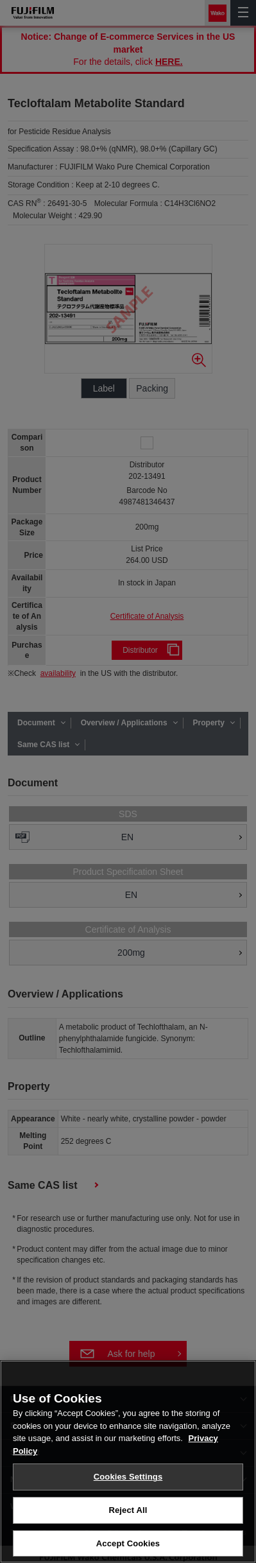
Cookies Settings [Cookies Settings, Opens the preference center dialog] (128, 1484)
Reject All (127, 1517)
